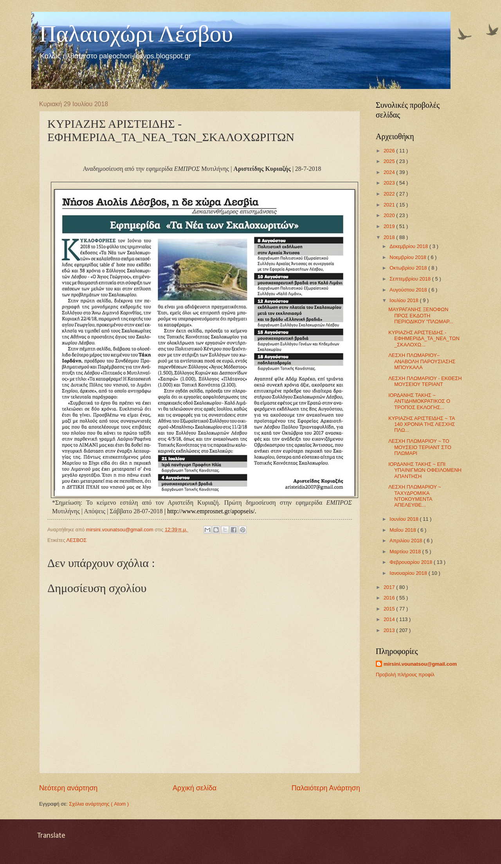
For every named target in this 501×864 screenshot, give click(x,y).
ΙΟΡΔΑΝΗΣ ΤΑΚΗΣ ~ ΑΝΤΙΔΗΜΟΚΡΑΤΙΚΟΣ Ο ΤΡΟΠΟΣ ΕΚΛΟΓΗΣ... (419, 401)
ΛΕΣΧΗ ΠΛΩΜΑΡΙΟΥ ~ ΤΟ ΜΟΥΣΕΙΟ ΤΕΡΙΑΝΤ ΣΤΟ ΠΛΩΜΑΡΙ (419, 447)
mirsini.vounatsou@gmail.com (420, 664)
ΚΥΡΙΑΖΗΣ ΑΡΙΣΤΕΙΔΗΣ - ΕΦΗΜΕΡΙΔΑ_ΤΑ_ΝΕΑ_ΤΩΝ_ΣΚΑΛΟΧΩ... (424, 339)
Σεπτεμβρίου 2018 (410, 279)
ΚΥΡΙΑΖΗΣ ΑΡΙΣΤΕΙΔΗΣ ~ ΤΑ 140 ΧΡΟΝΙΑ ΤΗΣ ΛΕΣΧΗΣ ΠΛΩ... (421, 424)
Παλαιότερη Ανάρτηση (326, 788)
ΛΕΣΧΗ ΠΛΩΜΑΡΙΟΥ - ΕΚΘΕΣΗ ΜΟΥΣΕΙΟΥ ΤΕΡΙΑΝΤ (425, 381)
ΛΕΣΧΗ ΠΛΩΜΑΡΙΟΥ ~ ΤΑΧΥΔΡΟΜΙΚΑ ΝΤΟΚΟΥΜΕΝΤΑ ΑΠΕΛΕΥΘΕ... (414, 496)
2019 (390, 226)
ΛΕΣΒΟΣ (77, 540)
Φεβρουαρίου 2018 (411, 562)
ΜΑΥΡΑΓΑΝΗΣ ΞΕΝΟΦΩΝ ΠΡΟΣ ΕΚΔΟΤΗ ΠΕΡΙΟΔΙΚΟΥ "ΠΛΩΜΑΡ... (420, 315)
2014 (390, 619)
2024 (390, 172)
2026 (390, 151)
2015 (390, 609)
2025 (390, 161)
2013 (390, 630)
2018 (390, 237)
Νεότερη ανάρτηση (68, 788)
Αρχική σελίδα (194, 788)
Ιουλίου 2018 (404, 300)
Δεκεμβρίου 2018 (409, 246)
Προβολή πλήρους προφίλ (405, 674)
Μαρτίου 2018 (405, 551)
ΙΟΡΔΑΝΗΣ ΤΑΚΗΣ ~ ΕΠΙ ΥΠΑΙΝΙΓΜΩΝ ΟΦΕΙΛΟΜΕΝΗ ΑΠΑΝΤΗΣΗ (424, 470)
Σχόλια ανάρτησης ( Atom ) (99, 804)
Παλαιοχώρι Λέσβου (136, 34)
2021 (390, 205)
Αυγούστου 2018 (408, 290)
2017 (390, 587)
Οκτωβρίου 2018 (408, 268)
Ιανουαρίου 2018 (408, 573)
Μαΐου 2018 (403, 530)
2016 (390, 598)
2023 (390, 183)
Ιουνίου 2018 (404, 519)
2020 (390, 215)
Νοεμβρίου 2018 (408, 257)
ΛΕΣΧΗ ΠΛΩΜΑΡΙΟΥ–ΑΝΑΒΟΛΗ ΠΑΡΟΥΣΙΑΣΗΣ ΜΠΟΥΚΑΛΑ (421, 361)
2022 (390, 194)
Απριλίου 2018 (406, 540)
